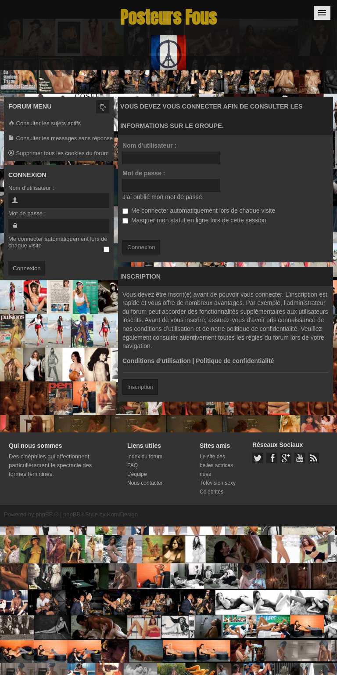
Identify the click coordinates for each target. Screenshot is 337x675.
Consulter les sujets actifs (44, 123)
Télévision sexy (218, 483)
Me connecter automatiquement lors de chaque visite (198, 210)
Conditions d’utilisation (156, 360)
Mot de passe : (143, 173)
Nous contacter (145, 483)
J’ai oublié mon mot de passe (162, 196)
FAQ (132, 465)
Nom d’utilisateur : (149, 145)
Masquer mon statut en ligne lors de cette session (194, 220)
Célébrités (211, 492)
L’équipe (137, 474)
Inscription (140, 387)
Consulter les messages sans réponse (60, 138)
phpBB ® (47, 514)
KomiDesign (122, 514)
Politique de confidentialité (235, 360)
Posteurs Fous (168, 17)
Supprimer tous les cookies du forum (58, 153)
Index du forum (144, 457)
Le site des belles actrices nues (216, 465)
